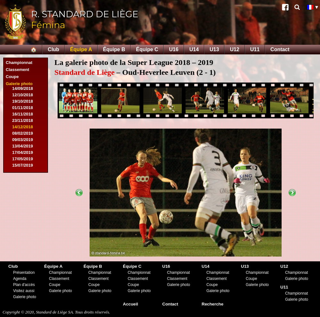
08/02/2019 (22, 133)
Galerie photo (19, 83)
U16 (173, 49)
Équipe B (114, 49)
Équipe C (147, 49)
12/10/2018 (22, 94)
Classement (17, 69)
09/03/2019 (22, 139)
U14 (194, 49)
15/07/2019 (22, 165)
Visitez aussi (23, 291)
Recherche (212, 304)
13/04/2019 (22, 146)
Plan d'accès (24, 284)
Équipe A (81, 49)
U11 (255, 49)
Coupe (12, 76)
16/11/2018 (22, 114)
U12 (234, 49)
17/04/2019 (22, 152)
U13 (214, 49)
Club (53, 49)
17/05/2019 (22, 158)
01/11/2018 (22, 107)
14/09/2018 (22, 88)
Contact (280, 49)
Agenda (19, 278)
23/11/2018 (22, 120)
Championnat (19, 62)
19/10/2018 (22, 101)
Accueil (130, 304)
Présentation (24, 272)
